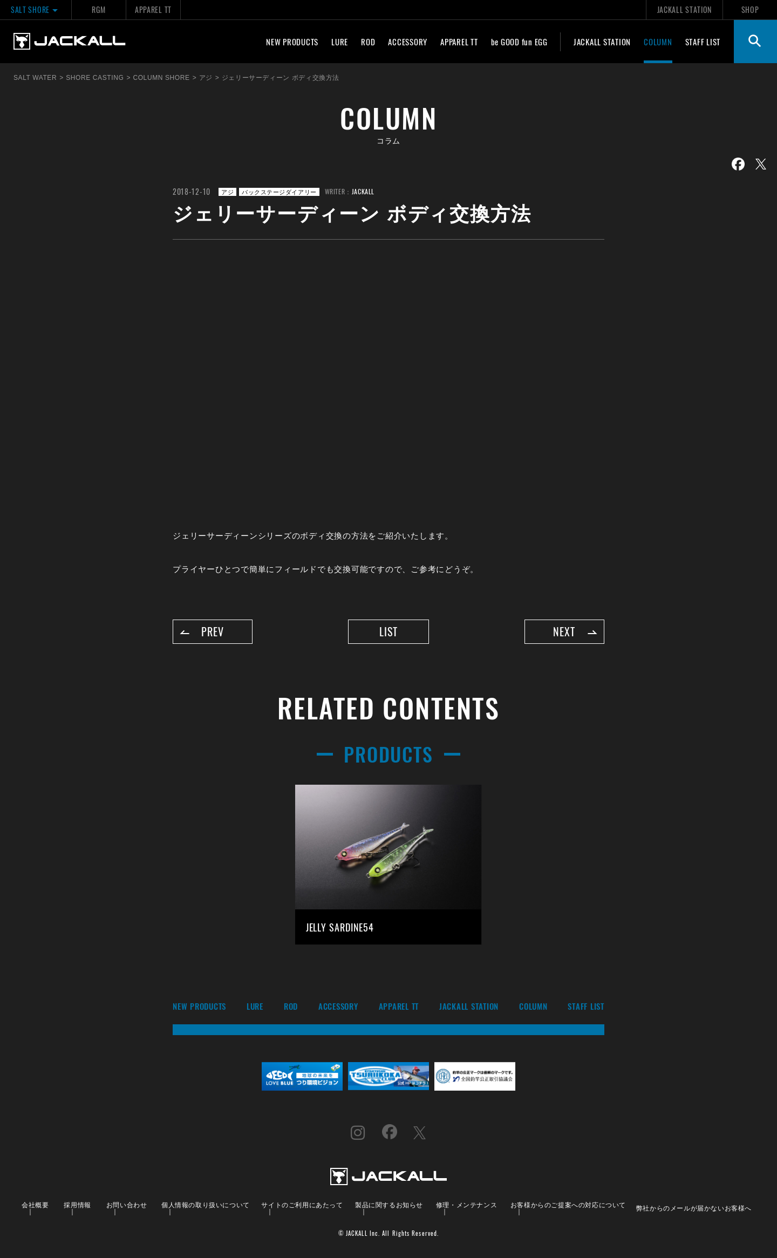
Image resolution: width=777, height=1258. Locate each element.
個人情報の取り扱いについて (205, 1204)
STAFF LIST (703, 42)
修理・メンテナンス (466, 1204)
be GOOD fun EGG (519, 42)
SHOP (750, 9)
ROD (368, 42)
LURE (339, 42)
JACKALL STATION (684, 9)
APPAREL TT (153, 9)
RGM (98, 9)
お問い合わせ (126, 1204)
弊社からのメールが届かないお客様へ (694, 1207)
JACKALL (363, 191)
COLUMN (658, 42)
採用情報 (77, 1204)
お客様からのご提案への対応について (568, 1204)
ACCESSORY (407, 42)
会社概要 (35, 1204)
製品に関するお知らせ (389, 1204)
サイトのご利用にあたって (302, 1204)
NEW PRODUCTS (292, 42)
